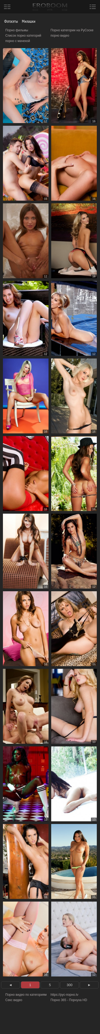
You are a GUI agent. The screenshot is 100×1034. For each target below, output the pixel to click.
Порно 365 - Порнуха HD (69, 1000)
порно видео (60, 35)
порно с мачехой (17, 41)
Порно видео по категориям (26, 995)
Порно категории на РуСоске (72, 30)
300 (70, 985)
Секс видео (13, 1000)
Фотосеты (9, 21)
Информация (45, 1023)
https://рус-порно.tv (64, 995)
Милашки (26, 21)
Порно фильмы (16, 30)
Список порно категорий (23, 35)
